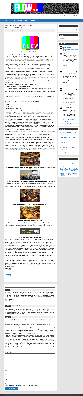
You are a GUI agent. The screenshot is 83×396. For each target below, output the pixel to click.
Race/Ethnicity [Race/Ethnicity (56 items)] (71, 168)
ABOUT (12, 20)
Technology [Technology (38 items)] (66, 170)
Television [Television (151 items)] (73, 170)
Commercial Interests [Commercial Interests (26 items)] (63, 162)
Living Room (8, 274)
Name (6, 370)
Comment (7, 357)
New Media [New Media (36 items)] (62, 167)
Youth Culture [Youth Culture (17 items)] (63, 175)
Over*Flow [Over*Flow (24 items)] (69, 167)
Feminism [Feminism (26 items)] (74, 163)
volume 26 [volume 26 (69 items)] (64, 173)
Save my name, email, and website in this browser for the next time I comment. (21, 385)
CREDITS (26, 20)
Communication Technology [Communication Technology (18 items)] (71, 162)
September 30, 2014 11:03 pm (17, 305)
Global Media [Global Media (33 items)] (66, 164)
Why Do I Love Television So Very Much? (68, 132)
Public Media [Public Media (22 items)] (65, 168)
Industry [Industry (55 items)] (62, 166)
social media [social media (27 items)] (71, 169)
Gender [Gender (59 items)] (62, 164)
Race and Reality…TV (64, 151)
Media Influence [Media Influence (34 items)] (67, 166)
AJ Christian (8, 317)
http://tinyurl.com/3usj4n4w (68, 66)
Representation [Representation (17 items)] (66, 169)
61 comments (69, 149)
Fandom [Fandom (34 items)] (65, 163)
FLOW (64, 53)
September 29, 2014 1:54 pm (15, 289)
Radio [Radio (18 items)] (76, 168)
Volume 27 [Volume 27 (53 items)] (70, 173)
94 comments (68, 138)
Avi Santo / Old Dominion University (21, 30)
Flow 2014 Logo (9, 269)
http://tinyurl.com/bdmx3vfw (68, 83)
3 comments (31, 30)
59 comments (70, 152)
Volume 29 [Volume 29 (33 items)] (63, 174)
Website (6, 379)
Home (6, 20)
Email (6, 374)
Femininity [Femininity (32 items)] (70, 163)
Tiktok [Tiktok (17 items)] (60, 172)
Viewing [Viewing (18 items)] (63, 172)
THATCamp (26, 222)
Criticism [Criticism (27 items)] (62, 163)
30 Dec (71, 72)
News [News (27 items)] (66, 167)
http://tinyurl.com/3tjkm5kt (68, 102)
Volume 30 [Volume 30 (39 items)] (68, 174)
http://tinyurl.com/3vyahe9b (68, 119)
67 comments (69, 143)
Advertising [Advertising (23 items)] (61, 161)
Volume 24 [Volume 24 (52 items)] (70, 172)
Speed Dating (8, 275)
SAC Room (8, 272)
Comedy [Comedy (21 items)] (74, 161)
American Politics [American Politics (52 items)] (68, 161)
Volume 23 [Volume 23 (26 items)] (66, 172)
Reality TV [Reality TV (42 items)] (62, 169)
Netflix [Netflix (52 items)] (75, 166)
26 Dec (71, 89)
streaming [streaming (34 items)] (62, 170)
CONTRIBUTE (19, 20)
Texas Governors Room (10, 271)
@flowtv (67, 53)
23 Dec (71, 107)
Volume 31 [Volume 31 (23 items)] (72, 174)
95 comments (68, 133)
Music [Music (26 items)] (72, 166)
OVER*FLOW (33, 20)
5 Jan (71, 53)
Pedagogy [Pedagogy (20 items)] (72, 167)
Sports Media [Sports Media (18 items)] (76, 169)
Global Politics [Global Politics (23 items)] (71, 164)
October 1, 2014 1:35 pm (16, 317)
